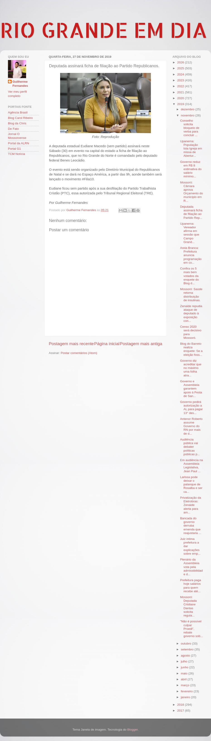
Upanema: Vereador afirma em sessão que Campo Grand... (189, 233)
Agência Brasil (17, 112)
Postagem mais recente (71, 343)
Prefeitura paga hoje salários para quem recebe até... (190, 585)
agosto (186, 655)
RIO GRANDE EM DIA (103, 29)
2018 (181, 704)
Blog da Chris (17, 123)
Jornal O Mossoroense (17, 135)
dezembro (188, 109)
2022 (181, 86)
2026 (181, 62)
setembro (187, 649)
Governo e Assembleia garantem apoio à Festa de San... (191, 389)
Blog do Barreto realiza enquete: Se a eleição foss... (191, 349)
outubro (186, 643)
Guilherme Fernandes (20, 84)
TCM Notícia (16, 154)
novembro (188, 115)
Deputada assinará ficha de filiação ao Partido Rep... (191, 212)
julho (184, 661)
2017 (181, 710)
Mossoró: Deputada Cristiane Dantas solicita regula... (188, 606)
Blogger (132, 729)
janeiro (186, 697)
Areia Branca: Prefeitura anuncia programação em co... (191, 255)
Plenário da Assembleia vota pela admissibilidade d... (191, 567)
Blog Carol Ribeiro (20, 118)
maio (184, 673)
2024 (181, 74)
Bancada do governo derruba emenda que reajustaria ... (190, 526)
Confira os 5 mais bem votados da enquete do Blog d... (189, 276)
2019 (181, 104)
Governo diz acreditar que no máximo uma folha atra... (190, 368)
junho (185, 667)
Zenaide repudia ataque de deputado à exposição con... (191, 313)
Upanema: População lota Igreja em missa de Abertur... (191, 149)
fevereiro (187, 691)
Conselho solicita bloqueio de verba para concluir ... (189, 128)
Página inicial (106, 343)
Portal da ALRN (18, 143)
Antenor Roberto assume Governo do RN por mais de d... (191, 426)
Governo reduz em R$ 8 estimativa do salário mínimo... (191, 169)
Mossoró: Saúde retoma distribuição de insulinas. (191, 294)
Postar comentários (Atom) (79, 353)
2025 (181, 68)
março (185, 685)
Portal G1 (14, 148)
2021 (181, 92)
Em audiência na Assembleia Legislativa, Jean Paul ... (191, 465)
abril (184, 679)
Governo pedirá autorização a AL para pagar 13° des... (191, 407)
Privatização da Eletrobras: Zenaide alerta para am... (190, 505)
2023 (181, 80)
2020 (181, 98)
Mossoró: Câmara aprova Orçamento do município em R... (191, 191)
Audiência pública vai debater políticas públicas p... (190, 447)
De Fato (13, 128)
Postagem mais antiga (141, 343)
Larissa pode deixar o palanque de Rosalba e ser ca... (191, 484)
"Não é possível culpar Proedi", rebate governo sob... (191, 629)
